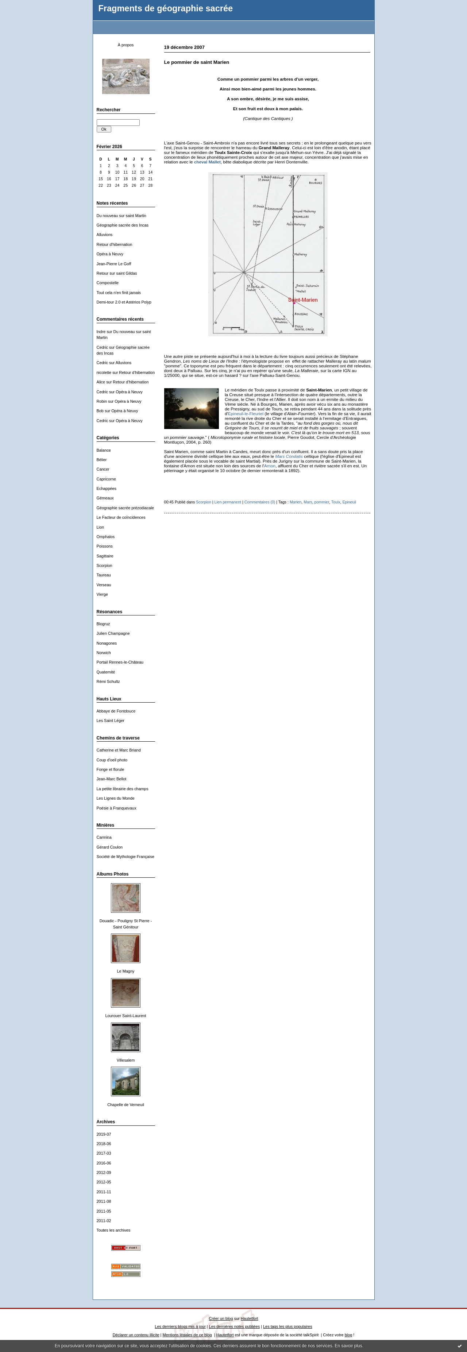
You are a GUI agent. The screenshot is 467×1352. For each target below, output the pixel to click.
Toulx (335, 502)
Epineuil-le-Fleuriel (245, 413)
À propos (126, 45)
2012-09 (104, 1172)
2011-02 (104, 1220)
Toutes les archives (114, 1230)
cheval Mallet (207, 161)
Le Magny (126, 971)
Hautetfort (249, 1318)
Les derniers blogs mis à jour (180, 1326)
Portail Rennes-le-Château (120, 662)
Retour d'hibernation (114, 244)
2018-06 (104, 1144)
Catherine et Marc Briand (119, 750)
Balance (104, 450)
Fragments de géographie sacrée (166, 8)
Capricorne (106, 479)
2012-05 (104, 1182)
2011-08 (104, 1201)
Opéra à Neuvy (110, 254)
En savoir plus (348, 1345)
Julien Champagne (113, 633)
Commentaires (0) (259, 502)
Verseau (104, 585)
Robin (102, 401)
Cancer (103, 469)
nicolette (104, 372)
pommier (321, 502)
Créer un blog (221, 1318)
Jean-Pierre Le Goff (114, 264)
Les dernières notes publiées (234, 1326)
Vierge (102, 594)
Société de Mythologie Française (125, 856)
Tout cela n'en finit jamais (119, 292)
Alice (101, 382)
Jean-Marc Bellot (112, 779)
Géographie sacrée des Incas (122, 225)
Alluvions (105, 234)
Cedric (102, 347)
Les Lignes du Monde (116, 798)
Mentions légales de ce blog (187, 1335)
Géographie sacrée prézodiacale (125, 508)
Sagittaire (105, 556)
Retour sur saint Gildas (117, 273)
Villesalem (126, 1060)
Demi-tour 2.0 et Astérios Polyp (124, 302)
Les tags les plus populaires (287, 1326)
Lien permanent (228, 502)
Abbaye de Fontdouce (116, 711)
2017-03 (104, 1153)
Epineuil (349, 502)
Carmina (104, 837)
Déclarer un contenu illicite (136, 1335)
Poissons (105, 546)
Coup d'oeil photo (112, 760)
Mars (308, 502)
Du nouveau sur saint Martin (121, 215)
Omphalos (106, 536)
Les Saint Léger (110, 720)
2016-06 (104, 1163)
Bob (100, 411)
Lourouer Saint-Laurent (125, 1015)
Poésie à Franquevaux (116, 808)
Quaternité (106, 672)
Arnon (269, 465)
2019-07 (104, 1134)
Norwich (104, 652)
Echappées (107, 488)
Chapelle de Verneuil (125, 1104)
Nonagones (107, 643)
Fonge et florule (110, 769)
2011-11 (104, 1192)
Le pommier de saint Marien (196, 62)
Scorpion (104, 565)
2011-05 (104, 1211)
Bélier (102, 459)
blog (348, 1335)
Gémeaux (105, 498)
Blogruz (103, 624)
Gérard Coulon (110, 847)
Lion (100, 527)
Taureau (104, 575)
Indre (101, 331)
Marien (295, 502)
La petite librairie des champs (122, 789)
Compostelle (108, 283)
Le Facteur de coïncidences (121, 517)
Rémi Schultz (108, 681)
